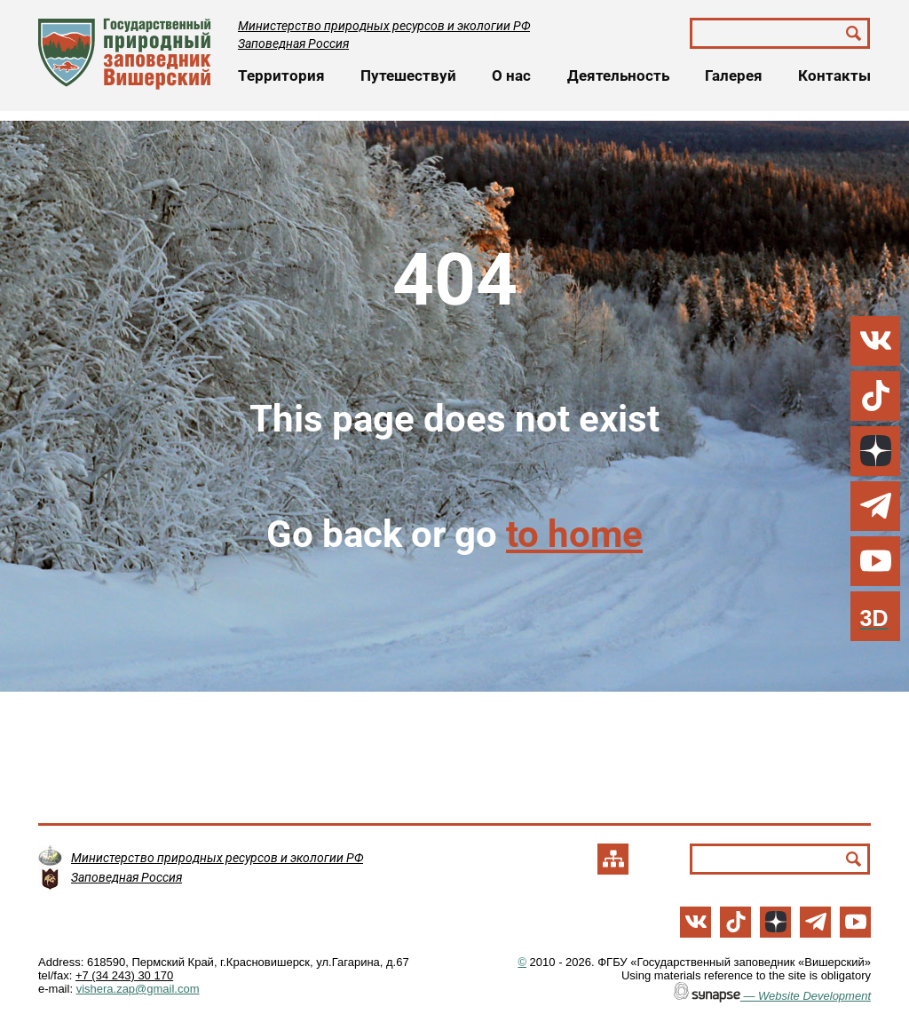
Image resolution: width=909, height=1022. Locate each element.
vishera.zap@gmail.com (138, 988)
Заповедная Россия (293, 43)
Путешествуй (408, 75)
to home (574, 534)
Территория (281, 75)
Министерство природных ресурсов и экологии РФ (384, 26)
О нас (511, 75)
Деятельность (618, 75)
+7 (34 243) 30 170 (124, 975)
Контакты (834, 75)
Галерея (734, 75)
